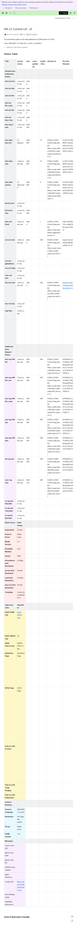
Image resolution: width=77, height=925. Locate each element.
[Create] (63, 13)
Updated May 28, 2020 (62, 18)
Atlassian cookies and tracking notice (14, 4)
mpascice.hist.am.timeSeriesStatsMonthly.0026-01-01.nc (69, 285)
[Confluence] (10, 13)
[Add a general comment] (13, 920)
